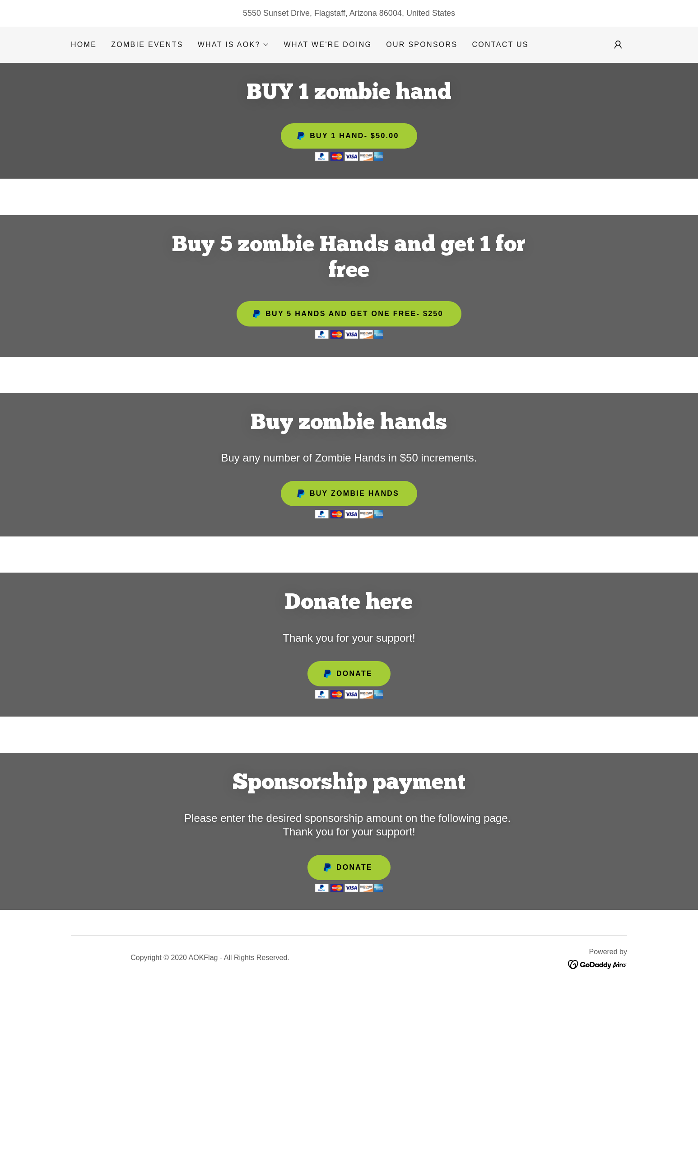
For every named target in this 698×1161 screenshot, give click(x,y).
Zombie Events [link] (147, 44)
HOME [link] (84, 44)
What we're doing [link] (328, 44)
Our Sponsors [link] (421, 44)
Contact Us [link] (500, 44)
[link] (597, 963)
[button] (234, 44)
